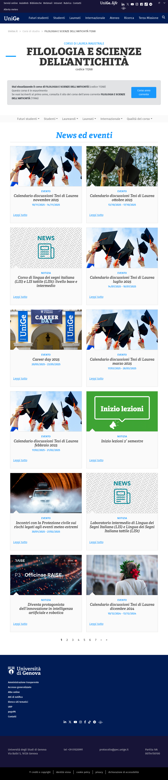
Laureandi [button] (69, 119)
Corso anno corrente (143, 92)
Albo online (14, 692)
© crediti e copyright (40, 772)
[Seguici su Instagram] (137, 3)
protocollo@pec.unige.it (114, 749)
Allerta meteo (11, 9)
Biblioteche (36, 3)
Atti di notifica (15, 697)
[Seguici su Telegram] (151, 3)
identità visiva (63, 772)
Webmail (47, 3)
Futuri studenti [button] (27, 119)
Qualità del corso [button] (138, 119)
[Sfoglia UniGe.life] (110, 6)
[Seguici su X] (128, 3)
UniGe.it (13, 31)
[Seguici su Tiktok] (146, 3)
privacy (99, 772)
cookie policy (83, 772)
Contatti (77, 3)
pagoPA (12, 711)
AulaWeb (23, 3)
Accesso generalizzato (19, 687)
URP (10, 706)
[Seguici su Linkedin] (123, 3)
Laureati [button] (88, 119)
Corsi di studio (31, 31)
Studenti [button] (49, 119)
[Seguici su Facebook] (141, 3)
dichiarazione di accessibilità (123, 772)
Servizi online (11, 3)
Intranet (58, 3)
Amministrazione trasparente (23, 682)
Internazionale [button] (110, 119)
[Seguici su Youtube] (132, 3)
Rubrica (67, 3)
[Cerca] (163, 17)
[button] (38, 18)
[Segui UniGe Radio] (123, 8)
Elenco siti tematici (18, 702)
